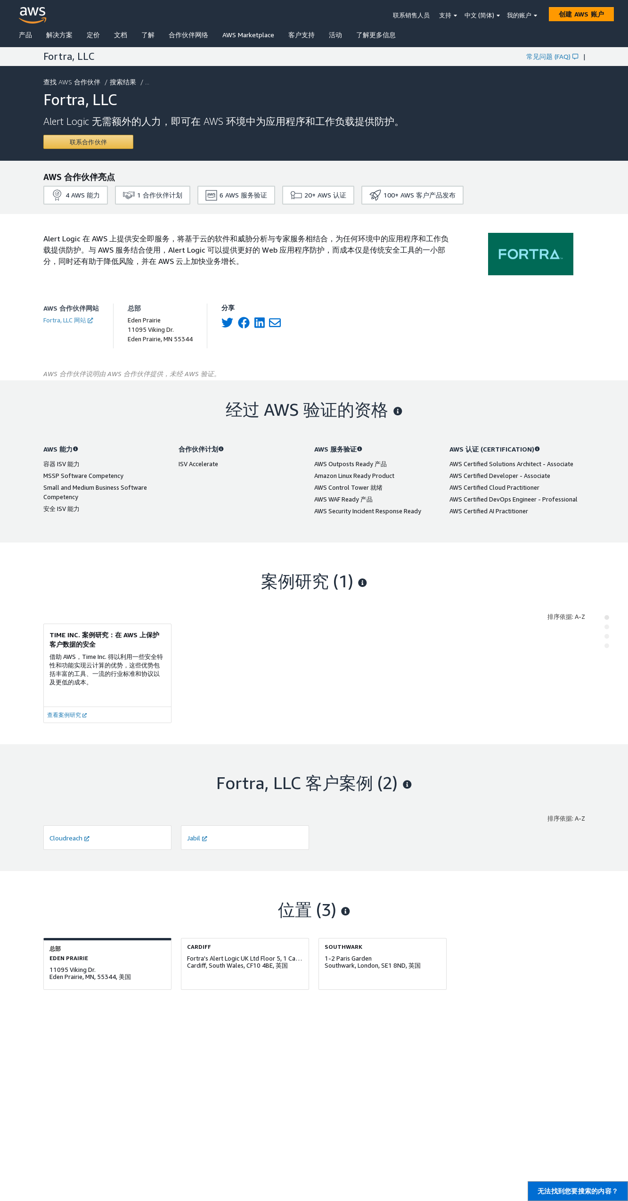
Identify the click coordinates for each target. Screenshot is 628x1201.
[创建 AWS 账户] (581, 14)
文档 (120, 35)
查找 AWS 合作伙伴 (72, 82)
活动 (335, 35)
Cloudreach (69, 838)
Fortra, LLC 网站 (68, 320)
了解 (148, 35)
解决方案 (59, 35)
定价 (93, 35)
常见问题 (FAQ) (552, 56)
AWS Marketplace (248, 35)
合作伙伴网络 (188, 35)
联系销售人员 (411, 15)
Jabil (197, 838)
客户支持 (301, 35)
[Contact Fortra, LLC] (88, 142)
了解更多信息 (376, 35)
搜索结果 (124, 82)
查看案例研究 (67, 714)
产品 (25, 35)
